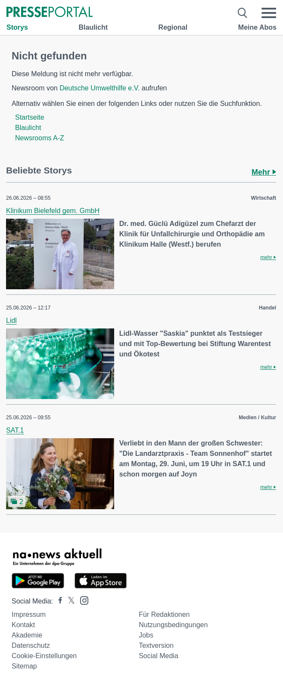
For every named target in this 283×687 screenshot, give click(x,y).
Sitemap (24, 666)
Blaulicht (93, 27)
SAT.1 (15, 430)
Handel (267, 308)
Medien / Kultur (257, 418)
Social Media (158, 655)
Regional (173, 27)
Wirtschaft (263, 198)
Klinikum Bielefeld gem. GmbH (53, 210)
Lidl (11, 320)
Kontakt (23, 624)
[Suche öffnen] (242, 13)
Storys (17, 27)
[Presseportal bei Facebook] (57, 601)
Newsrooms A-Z (39, 138)
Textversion (156, 645)
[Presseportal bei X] (68, 601)
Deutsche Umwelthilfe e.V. (99, 88)
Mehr (264, 172)
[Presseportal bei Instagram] (81, 599)
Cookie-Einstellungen (44, 655)
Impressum (29, 614)
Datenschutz (31, 645)
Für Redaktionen (164, 614)
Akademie (27, 635)
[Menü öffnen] (269, 13)
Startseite (29, 117)
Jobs (146, 635)
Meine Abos (257, 27)
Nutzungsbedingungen (173, 624)
